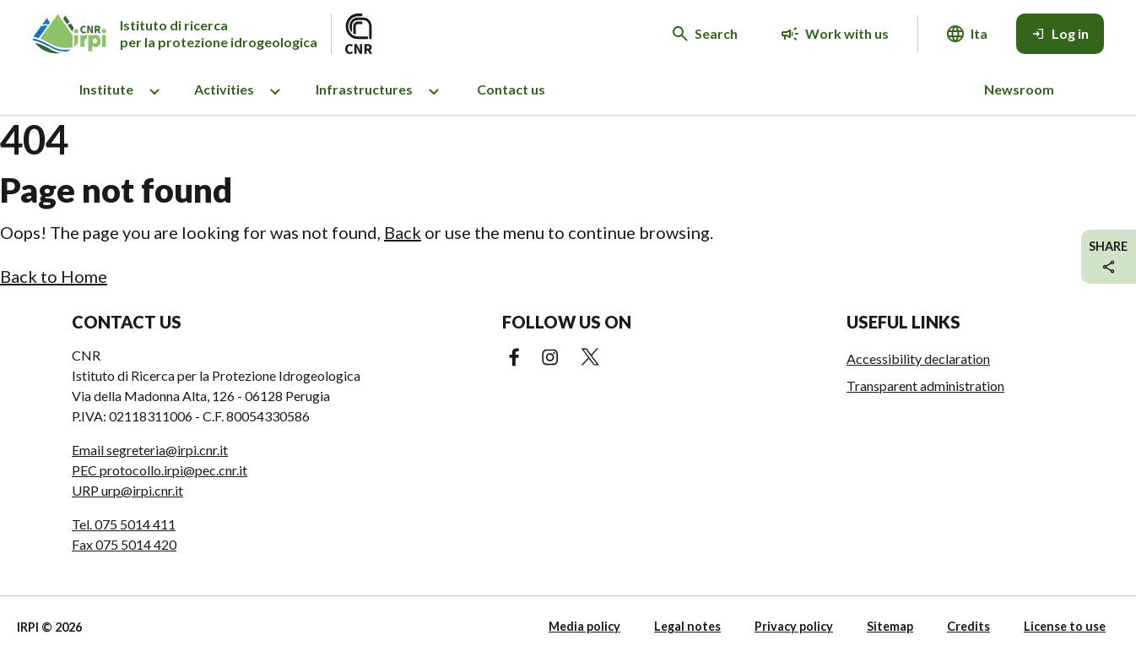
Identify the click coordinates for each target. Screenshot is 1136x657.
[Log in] (1060, 34)
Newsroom (1019, 89)
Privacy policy (794, 626)
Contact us (511, 89)
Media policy (584, 626)
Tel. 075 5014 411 (124, 524)
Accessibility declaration (918, 358)
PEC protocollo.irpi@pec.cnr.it (159, 470)
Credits (968, 626)
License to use (1065, 626)
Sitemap (890, 626)
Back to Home (53, 276)
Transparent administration (925, 385)
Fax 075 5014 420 (124, 544)
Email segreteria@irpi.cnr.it (150, 450)
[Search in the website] (705, 34)
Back (402, 232)
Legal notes (687, 626)
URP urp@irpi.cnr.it (127, 490)
